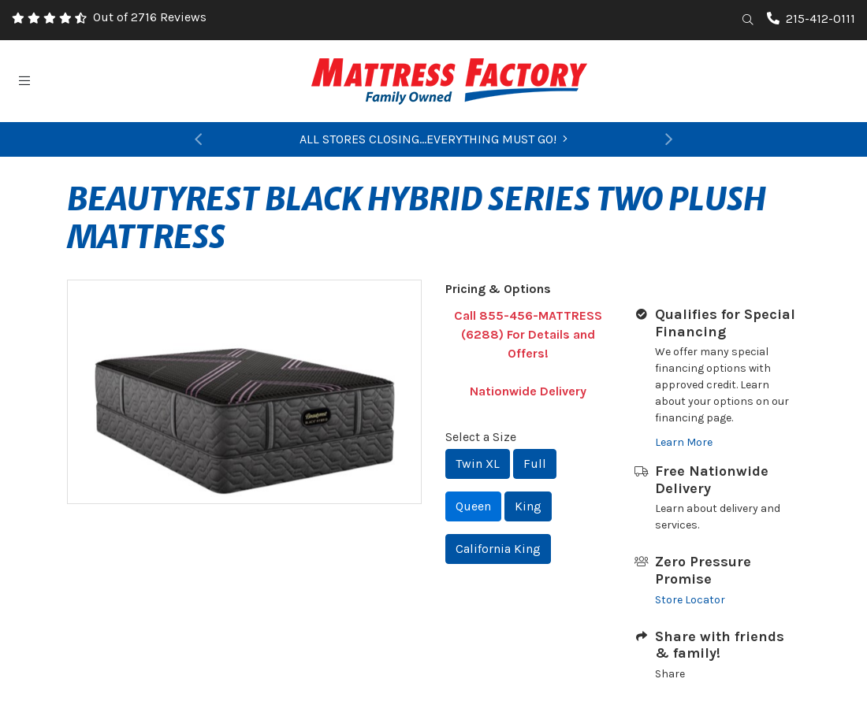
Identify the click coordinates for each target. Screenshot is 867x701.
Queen (473, 506)
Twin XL (478, 463)
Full (534, 463)
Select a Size (480, 436)
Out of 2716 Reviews (150, 16)
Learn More (684, 442)
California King (498, 548)
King (528, 506)
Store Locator (690, 599)
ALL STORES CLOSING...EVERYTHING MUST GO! (433, 139)
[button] (197, 139)
